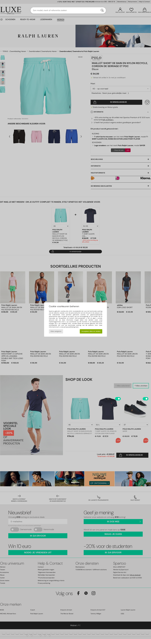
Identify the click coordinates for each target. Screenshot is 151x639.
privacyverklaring (69, 327)
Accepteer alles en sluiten (90, 331)
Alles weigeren (56, 331)
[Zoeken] (102, 10)
